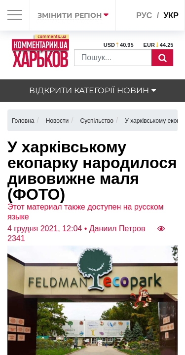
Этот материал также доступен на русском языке (85, 212)
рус (144, 15)
